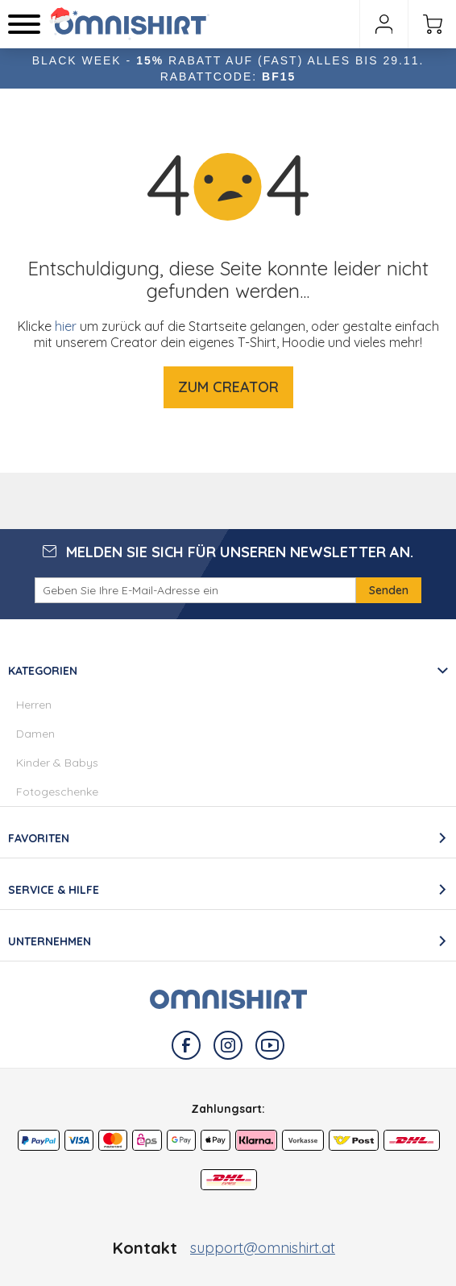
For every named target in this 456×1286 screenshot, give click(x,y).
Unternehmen (49, 941)
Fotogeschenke (57, 791)
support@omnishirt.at (262, 1247)
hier (66, 326)
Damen (35, 733)
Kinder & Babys (57, 762)
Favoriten (38, 838)
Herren (34, 704)
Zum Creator (228, 387)
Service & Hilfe (53, 890)
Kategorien (42, 671)
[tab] (228, 729)
